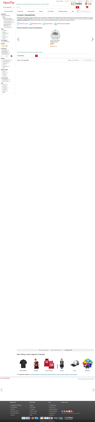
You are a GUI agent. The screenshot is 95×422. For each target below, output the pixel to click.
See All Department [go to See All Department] (15, 413)
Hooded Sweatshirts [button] (52, 374)
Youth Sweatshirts (8, 27)
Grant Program (33, 413)
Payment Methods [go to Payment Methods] (53, 411)
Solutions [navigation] (41, 11)
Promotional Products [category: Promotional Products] (23, 52)
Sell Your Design (33, 411)
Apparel (3, 16)
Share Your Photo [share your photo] (14, 411)
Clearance (31, 4)
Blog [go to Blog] (31, 415)
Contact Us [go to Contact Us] (52, 415)
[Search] (77, 7)
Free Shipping (25, 4)
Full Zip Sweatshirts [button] (43, 374)
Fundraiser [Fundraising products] (32, 409)
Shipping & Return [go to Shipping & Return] (53, 409)
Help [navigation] (73, 11)
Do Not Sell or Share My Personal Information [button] (70, 413)
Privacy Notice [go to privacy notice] (14, 407)
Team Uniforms (49, 370)
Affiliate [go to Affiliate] (31, 405)
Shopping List (80, 1)
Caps (74, 370)
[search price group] (11, 56)
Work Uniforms (23, 370)
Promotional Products (6, 15)
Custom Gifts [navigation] (20, 11)
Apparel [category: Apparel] (30, 52)
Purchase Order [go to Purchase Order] (53, 405)
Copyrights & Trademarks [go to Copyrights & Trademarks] (16, 405)
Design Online (52, 413)
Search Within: (20, 55)
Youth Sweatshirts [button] (73, 374)
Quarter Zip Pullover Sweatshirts (7, 25)
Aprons (62, 370)
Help (84, 1)
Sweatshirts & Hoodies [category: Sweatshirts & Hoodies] (38, 52)
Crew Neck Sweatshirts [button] (34, 374)
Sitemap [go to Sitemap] (12, 415)
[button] (90, 1)
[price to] (8, 56)
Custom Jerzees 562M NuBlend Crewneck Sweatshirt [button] (55, 42)
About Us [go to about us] (13, 409)
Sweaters (36, 370)
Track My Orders (73, 1)
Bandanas (87, 370)
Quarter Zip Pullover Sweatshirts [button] (63, 374)
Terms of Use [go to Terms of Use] (52, 407)
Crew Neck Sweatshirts (9, 19)
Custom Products (45, 4)
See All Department (7, 7)
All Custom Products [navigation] (8, 11)
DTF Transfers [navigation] (51, 11)
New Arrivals (37, 4)
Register (61, 1)
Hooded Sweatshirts (9, 22)
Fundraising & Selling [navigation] (62, 11)
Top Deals (18, 4)
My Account (67, 1)
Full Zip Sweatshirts (8, 21)
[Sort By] (77, 60)
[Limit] (88, 60)
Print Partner (33, 407)
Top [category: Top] (17, 52)
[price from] (3, 56)
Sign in (57, 1)
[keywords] (46, 7)
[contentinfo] (9, 2)
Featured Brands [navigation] (31, 11)
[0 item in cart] (87, 7)
